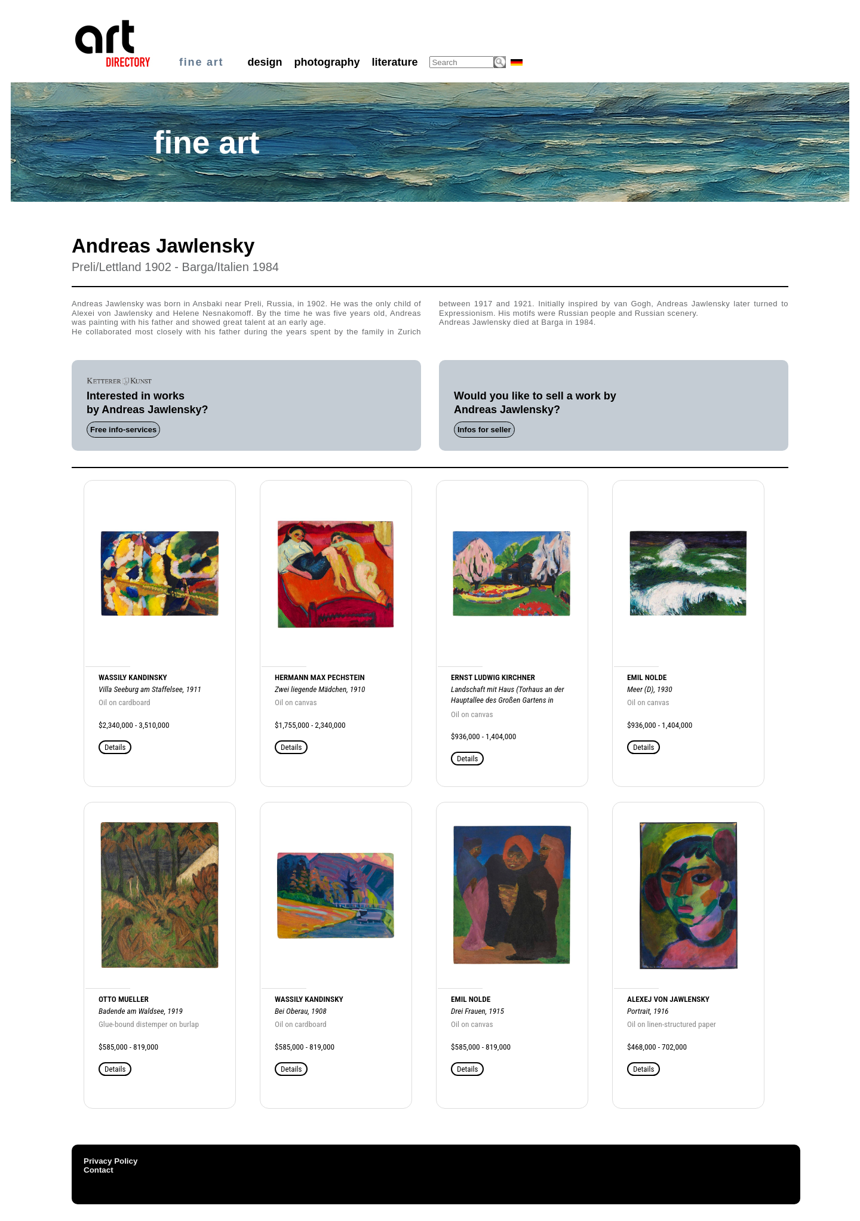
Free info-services (123, 429)
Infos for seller (484, 429)
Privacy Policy (110, 1161)
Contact (98, 1169)
